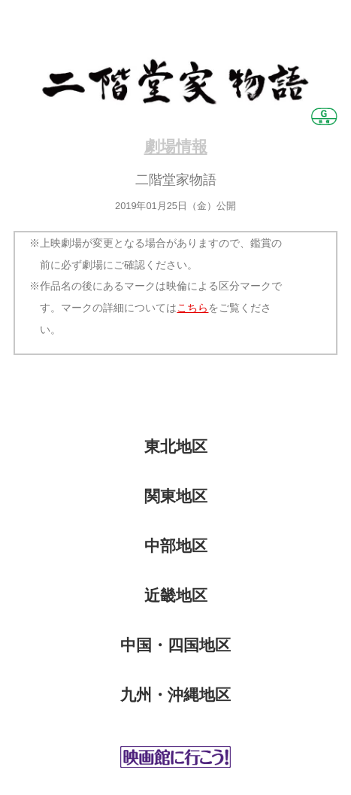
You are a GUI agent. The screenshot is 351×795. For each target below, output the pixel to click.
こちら (192, 308)
